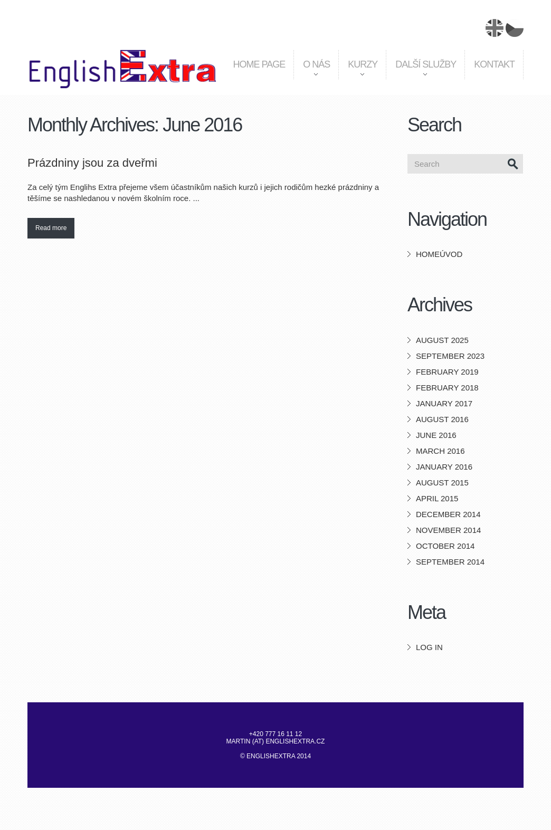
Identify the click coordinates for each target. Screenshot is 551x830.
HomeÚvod (439, 254)
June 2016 (436, 435)
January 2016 (444, 466)
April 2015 (437, 498)
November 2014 (448, 530)
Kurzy (357, 73)
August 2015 (442, 482)
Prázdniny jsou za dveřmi (92, 162)
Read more (50, 228)
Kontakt (494, 64)
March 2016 (440, 450)
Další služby (421, 73)
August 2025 (442, 340)
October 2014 (445, 545)
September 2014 (450, 561)
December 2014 (448, 514)
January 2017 (444, 403)
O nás (311, 73)
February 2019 (447, 371)
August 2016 (442, 419)
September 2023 (450, 355)
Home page (259, 64)
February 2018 (447, 387)
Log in (429, 647)
